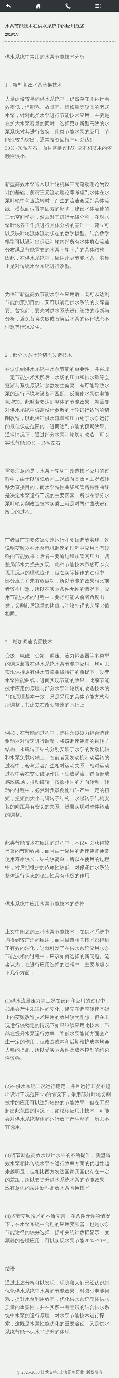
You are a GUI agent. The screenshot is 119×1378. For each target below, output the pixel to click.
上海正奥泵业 (71, 1372)
